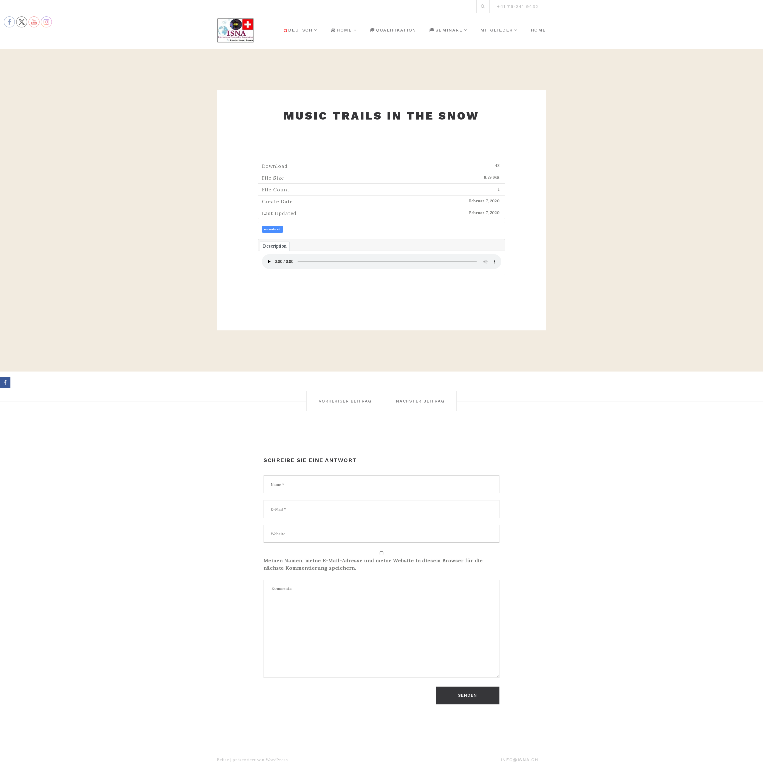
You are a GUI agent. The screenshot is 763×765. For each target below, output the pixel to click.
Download (272, 229)
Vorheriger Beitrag (336, 400)
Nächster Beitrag (429, 400)
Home (341, 30)
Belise (223, 756)
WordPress (277, 756)
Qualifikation (393, 30)
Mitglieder (496, 30)
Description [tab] (275, 246)
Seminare (446, 30)
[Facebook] (5, 382)
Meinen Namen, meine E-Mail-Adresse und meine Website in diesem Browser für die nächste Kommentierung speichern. (373, 564)
